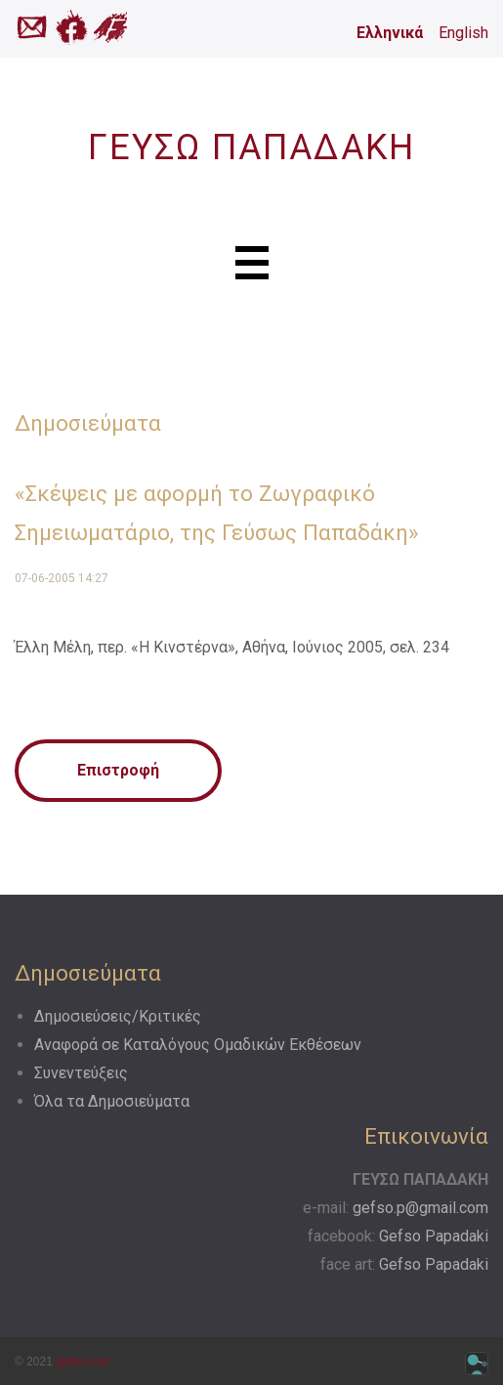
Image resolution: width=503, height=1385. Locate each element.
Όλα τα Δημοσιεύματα (111, 1101)
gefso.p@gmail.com (420, 1207)
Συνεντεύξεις (81, 1073)
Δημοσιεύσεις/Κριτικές (117, 1016)
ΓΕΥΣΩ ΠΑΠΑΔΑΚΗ (251, 147)
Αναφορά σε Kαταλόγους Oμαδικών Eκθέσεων (197, 1044)
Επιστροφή (118, 770)
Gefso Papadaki (433, 1236)
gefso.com (82, 1361)
